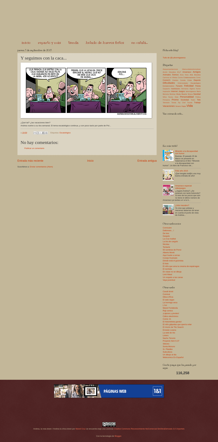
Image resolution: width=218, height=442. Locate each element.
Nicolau (166, 244)
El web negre (168, 300)
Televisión (166, 102)
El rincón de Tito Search (173, 327)
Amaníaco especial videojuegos (183, 187)
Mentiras (172, 94)
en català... (139, 42)
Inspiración (166, 91)
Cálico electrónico (170, 316)
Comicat (166, 294)
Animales (167, 75)
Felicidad (188, 85)
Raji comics (168, 311)
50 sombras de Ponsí (172, 250)
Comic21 (166, 80)
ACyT (179, 72)
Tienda (173, 102)
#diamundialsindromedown (191, 69)
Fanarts (179, 86)
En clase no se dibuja (172, 272)
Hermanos (184, 89)
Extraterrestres (168, 86)
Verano (178, 106)
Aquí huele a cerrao (171, 255)
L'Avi (165, 305)
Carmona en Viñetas (170, 77)
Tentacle (166, 247)
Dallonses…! (168, 230)
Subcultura (167, 352)
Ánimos (175, 75)
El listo (165, 263)
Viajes (183, 106)
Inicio (90, 160)
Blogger (118, 436)
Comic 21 (167, 319)
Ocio (176, 97)
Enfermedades (183, 83)
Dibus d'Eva (168, 297)
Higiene (192, 89)
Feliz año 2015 (181, 171)
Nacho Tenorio (169, 338)
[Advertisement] (109, 410)
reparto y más (49, 42)
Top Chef (181, 102)
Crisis (189, 80)
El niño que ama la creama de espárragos (181, 266)
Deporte (197, 80)
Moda (178, 94)
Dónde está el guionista (173, 261)
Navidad (197, 94)
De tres (166, 233)
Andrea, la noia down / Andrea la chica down (52, 429)
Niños (165, 97)
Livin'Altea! (167, 274)
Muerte (184, 94)
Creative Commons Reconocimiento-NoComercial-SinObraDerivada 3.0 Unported (149, 429)
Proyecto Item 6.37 (171, 341)
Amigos (197, 72)
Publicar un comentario (34, 148)
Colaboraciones (189, 77)
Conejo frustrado (170, 258)
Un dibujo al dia (169, 354)
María (199, 91)
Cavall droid (168, 291)
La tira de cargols (170, 241)
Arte (191, 75)
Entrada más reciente (30, 160)
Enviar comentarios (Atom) (41, 167)
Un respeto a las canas (173, 277)
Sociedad (185, 100)
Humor (198, 89)
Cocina (180, 77)
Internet (174, 91)
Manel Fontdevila (170, 308)
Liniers (165, 335)
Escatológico (65, 133)
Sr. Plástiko (168, 349)
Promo (175, 99)
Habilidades (175, 89)
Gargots (166, 236)
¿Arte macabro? (182, 205)
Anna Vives (184, 75)
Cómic (198, 77)
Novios (170, 97)
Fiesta (198, 86)
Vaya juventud (169, 280)
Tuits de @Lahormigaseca (174, 57)
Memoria (166, 94)
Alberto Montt (168, 252)
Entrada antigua (147, 160)
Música (190, 94)
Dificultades (169, 83)
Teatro (193, 100)
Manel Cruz (81, 429)
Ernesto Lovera (169, 330)
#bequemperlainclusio (170, 69)
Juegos (181, 91)
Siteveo (166, 344)
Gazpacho (166, 89)
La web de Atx (169, 333)
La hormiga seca (170, 302)
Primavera (166, 100)
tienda (73, 42)
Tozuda (189, 102)
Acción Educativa (169, 72)
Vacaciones (169, 106)
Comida (182, 80)
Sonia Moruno (169, 346)
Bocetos (197, 75)
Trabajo (197, 102)
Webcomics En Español (173, 357)
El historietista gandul (172, 322)
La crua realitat (169, 239)
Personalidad (187, 96)
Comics (175, 80)
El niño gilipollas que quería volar (177, 324)
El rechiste (167, 269)
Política (198, 97)
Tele (199, 100)
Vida (190, 105)
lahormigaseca (191, 91)
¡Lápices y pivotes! (171, 313)
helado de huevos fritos (105, 42)
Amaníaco (186, 72)
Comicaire (167, 228)
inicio (26, 42)
